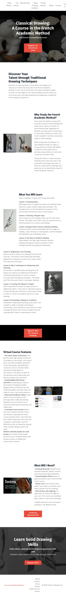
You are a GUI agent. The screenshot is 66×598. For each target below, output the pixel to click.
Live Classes (16, 4)
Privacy (37, 589)
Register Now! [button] (33, 565)
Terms (37, 586)
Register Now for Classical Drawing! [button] (33, 334)
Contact (58, 5)
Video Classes (8, 4)
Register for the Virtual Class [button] (33, 47)
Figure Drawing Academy (34, 5)
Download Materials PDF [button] (33, 516)
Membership (25, 3)
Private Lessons (43, 4)
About (51, 5)
